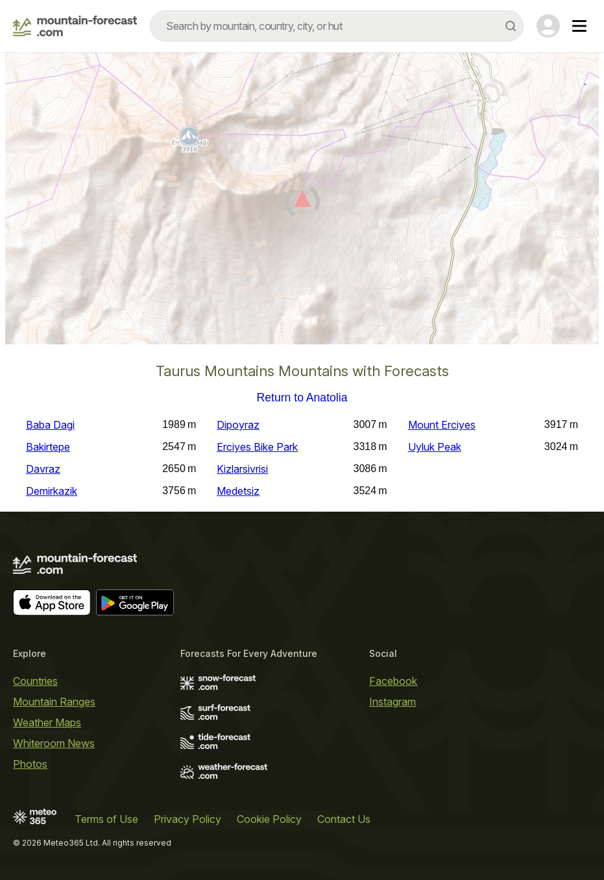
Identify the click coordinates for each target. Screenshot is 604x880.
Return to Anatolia (302, 398)
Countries (35, 680)
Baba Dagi (50, 424)
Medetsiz (238, 490)
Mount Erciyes (442, 424)
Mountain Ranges (54, 701)
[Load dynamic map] (302, 203)
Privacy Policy (187, 819)
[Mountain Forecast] (75, 26)
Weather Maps (47, 722)
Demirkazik (51, 490)
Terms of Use (106, 819)
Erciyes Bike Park (257, 446)
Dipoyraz (238, 424)
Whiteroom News (54, 743)
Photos (30, 763)
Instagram (392, 701)
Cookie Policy (269, 819)
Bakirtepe (48, 446)
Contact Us (343, 819)
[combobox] (337, 26)
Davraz (43, 468)
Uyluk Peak (434, 446)
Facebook (393, 680)
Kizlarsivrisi (242, 468)
